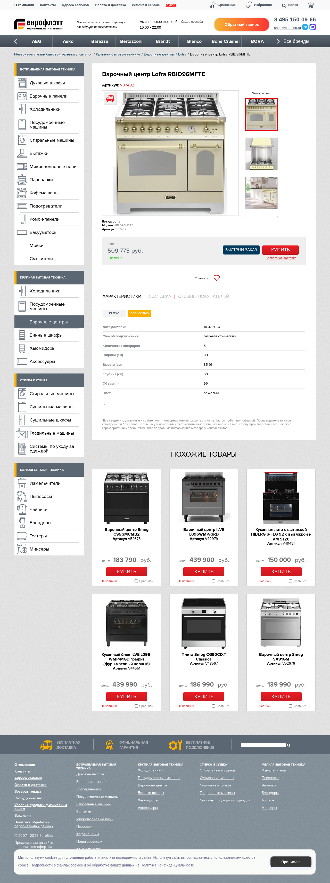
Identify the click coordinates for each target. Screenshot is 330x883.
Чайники (38, 509)
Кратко (114, 313)
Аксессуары (42, 361)
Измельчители (45, 483)
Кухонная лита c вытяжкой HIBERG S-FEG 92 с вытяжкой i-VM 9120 (281, 534)
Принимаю (291, 862)
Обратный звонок (242, 24)
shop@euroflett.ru (287, 28)
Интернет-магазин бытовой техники (44, 54)
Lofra (182, 54)
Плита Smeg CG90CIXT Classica (204, 657)
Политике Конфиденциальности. (168, 865)
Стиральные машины (52, 140)
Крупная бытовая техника (118, 54)
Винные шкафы (46, 335)
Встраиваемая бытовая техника (47, 69)
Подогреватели (46, 206)
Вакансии (22, 815)
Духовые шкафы (47, 83)
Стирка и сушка (33, 380)
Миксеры (39, 549)
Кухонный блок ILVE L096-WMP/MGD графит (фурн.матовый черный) (127, 659)
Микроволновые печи (53, 166)
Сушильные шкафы (50, 420)
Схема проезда (192, 21)
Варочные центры (159, 54)
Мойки (37, 245)
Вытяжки (39, 153)
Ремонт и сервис (146, 5)
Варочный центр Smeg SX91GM (281, 657)
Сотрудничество (28, 798)
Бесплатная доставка (281, 258)
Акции (171, 5)
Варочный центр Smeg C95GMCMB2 (126, 532)
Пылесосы (41, 496)
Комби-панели (45, 219)
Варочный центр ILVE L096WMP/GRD (203, 532)
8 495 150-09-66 (295, 19)
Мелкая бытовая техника (42, 470)
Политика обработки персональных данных (33, 824)
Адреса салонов (75, 5)
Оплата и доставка (110, 5)
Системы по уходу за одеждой (52, 448)
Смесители (41, 258)
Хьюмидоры (42, 348)
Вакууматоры (43, 232)
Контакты (48, 5)
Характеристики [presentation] (122, 297)
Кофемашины (44, 193)
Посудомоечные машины (47, 125)
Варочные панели (49, 96)
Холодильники (45, 109)
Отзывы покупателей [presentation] (203, 297)
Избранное (263, 5)
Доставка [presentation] (159, 297)
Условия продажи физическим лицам (40, 807)
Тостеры (38, 536)
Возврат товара (27, 791)
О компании (24, 5)
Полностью (139, 313)
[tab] (124, 297)
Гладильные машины (52, 433)
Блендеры (40, 523)
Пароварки (41, 179)
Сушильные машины (51, 407)
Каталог (85, 54)
